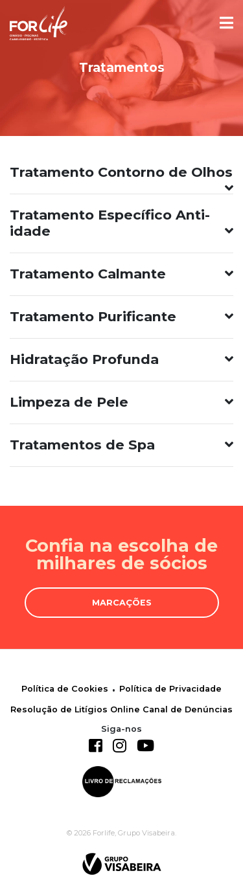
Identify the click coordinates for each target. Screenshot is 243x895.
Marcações (122, 602)
